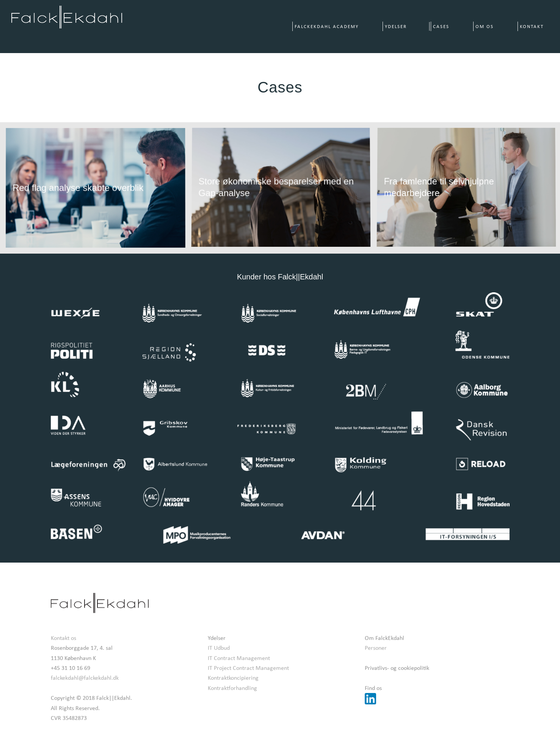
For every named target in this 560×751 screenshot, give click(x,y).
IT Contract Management (239, 658)
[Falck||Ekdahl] (66, 26)
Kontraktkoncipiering (233, 677)
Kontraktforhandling (232, 687)
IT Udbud (219, 647)
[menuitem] (318, 26)
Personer (376, 647)
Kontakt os (63, 637)
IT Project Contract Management (248, 667)
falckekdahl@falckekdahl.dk (85, 677)
